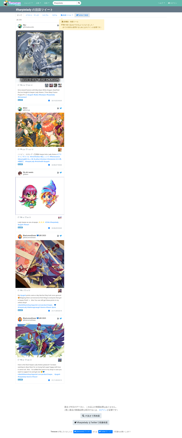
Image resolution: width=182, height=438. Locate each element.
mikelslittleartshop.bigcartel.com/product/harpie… (35, 305)
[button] (67, 15)
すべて (19, 15)
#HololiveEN (39, 161)
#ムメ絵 (30, 159)
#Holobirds (51, 159)
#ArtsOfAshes (35, 157)
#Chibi (47, 222)
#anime (43, 307)
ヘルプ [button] (160, 3)
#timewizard (22, 97)
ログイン (172, 3)
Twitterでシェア (105, 431)
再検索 (91, 416)
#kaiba (36, 95)
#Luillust (37, 159)
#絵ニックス (44, 157)
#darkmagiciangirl (33, 307)
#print (54, 307)
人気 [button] (38, 3)
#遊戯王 (21, 161)
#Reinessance (55, 157)
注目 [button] (46, 3)
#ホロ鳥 (58, 159)
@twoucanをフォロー (82, 431)
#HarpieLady (29, 161)
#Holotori (43, 159)
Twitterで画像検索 (90, 422)
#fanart (26, 224)
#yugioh (30, 95)
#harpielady (50, 95)
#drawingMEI (22, 159)
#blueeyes (42, 95)
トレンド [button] (27, 3)
